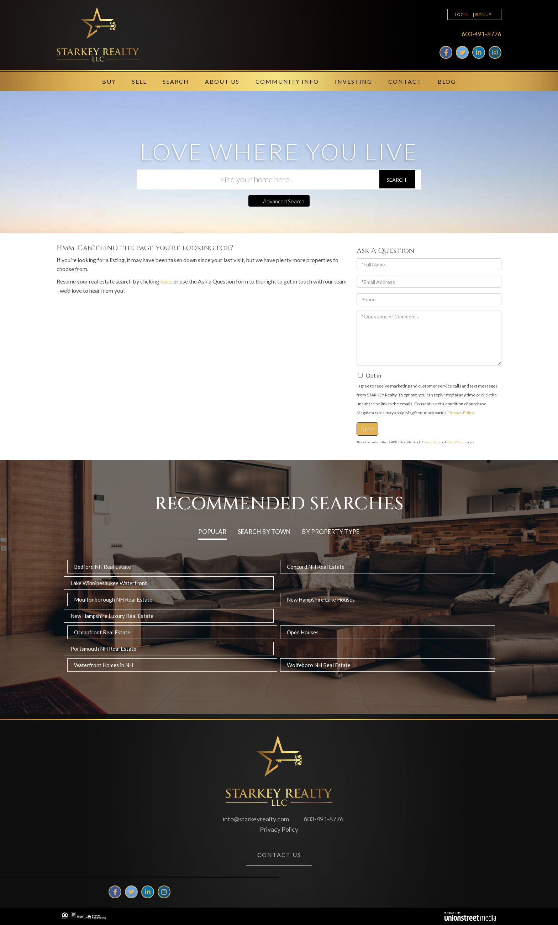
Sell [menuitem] (139, 81)
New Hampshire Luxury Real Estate (111, 616)
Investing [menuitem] (353, 81)
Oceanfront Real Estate (102, 632)
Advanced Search (283, 201)
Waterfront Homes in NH (103, 665)
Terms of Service (456, 442)
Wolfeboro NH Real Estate (319, 665)
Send (367, 428)
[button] (397, 179)
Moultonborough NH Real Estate (113, 599)
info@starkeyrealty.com (256, 819)
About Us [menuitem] (222, 81)
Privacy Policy (461, 412)
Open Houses (303, 632)
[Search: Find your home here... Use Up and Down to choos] (258, 179)
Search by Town (264, 531)
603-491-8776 (481, 34)
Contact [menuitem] (405, 81)
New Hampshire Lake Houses (321, 599)
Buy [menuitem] (109, 81)
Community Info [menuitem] (287, 81)
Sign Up (483, 14)
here (165, 281)
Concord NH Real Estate (315, 566)
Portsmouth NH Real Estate (103, 648)
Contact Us (279, 854)
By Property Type (330, 531)
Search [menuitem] (176, 81)
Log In (462, 14)
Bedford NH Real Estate (102, 566)
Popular (212, 531)
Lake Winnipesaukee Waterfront (108, 583)
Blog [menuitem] (447, 81)
